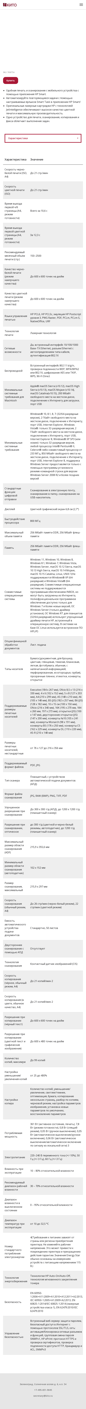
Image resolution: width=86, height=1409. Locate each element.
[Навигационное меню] (81, 5)
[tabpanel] (43, 761)
